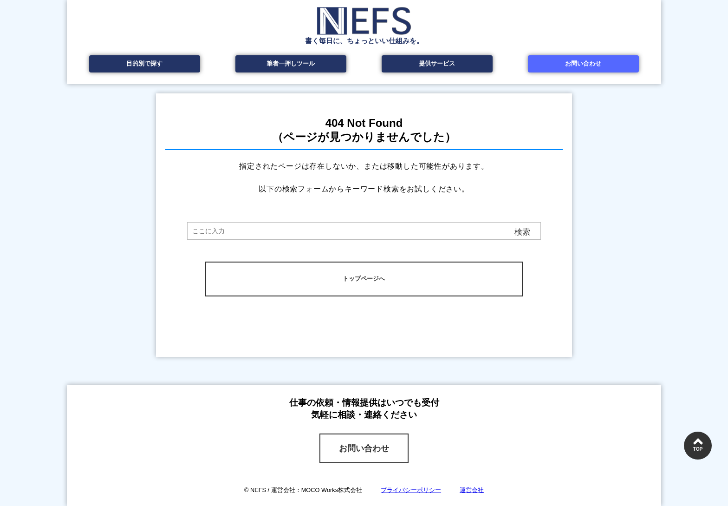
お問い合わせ (583, 63)
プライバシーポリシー (411, 489)
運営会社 (472, 489)
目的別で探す (144, 63)
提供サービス (437, 63)
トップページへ (364, 278)
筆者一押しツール (290, 63)
